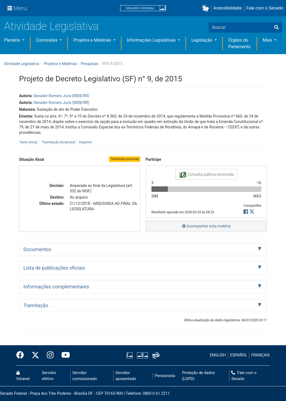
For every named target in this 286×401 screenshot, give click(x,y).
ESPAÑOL (238, 355)
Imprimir (85, 142)
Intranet (23, 376)
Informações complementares (56, 286)
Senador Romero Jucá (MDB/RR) (61, 96)
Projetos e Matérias (92, 40)
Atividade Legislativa (51, 26)
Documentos (37, 249)
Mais (268, 40)
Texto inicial (28, 142)
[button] (206, 8)
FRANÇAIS (260, 355)
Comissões (47, 40)
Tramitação (35, 305)
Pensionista (165, 376)
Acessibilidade (228, 8)
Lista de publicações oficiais (54, 268)
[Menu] (17, 8)
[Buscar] (276, 27)
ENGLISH (218, 355)
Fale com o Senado (264, 8)
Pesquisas (89, 63)
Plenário (12, 40)
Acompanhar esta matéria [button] (206, 226)
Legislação (202, 40)
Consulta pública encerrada (206, 174)
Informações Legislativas (152, 40)
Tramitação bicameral (58, 142)
